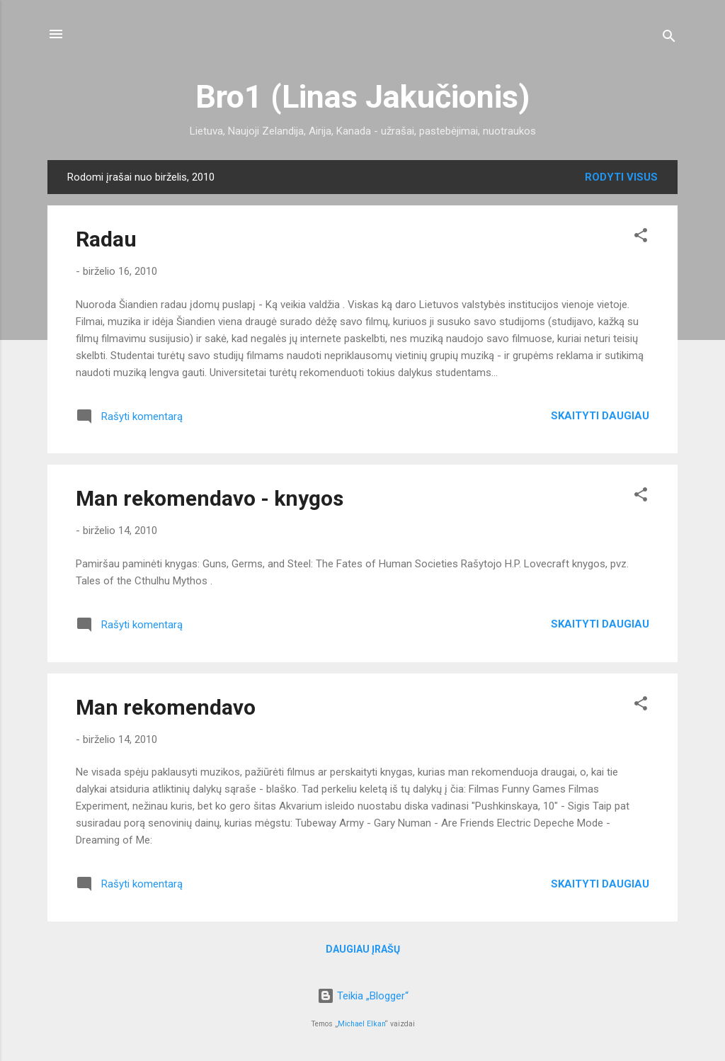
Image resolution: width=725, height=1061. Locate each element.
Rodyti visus (621, 177)
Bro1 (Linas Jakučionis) (362, 96)
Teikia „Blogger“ (363, 995)
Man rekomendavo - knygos (209, 498)
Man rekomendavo (166, 707)
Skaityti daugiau (600, 415)
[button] (640, 238)
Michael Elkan (361, 1023)
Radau (106, 239)
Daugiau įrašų (363, 949)
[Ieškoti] (669, 38)
